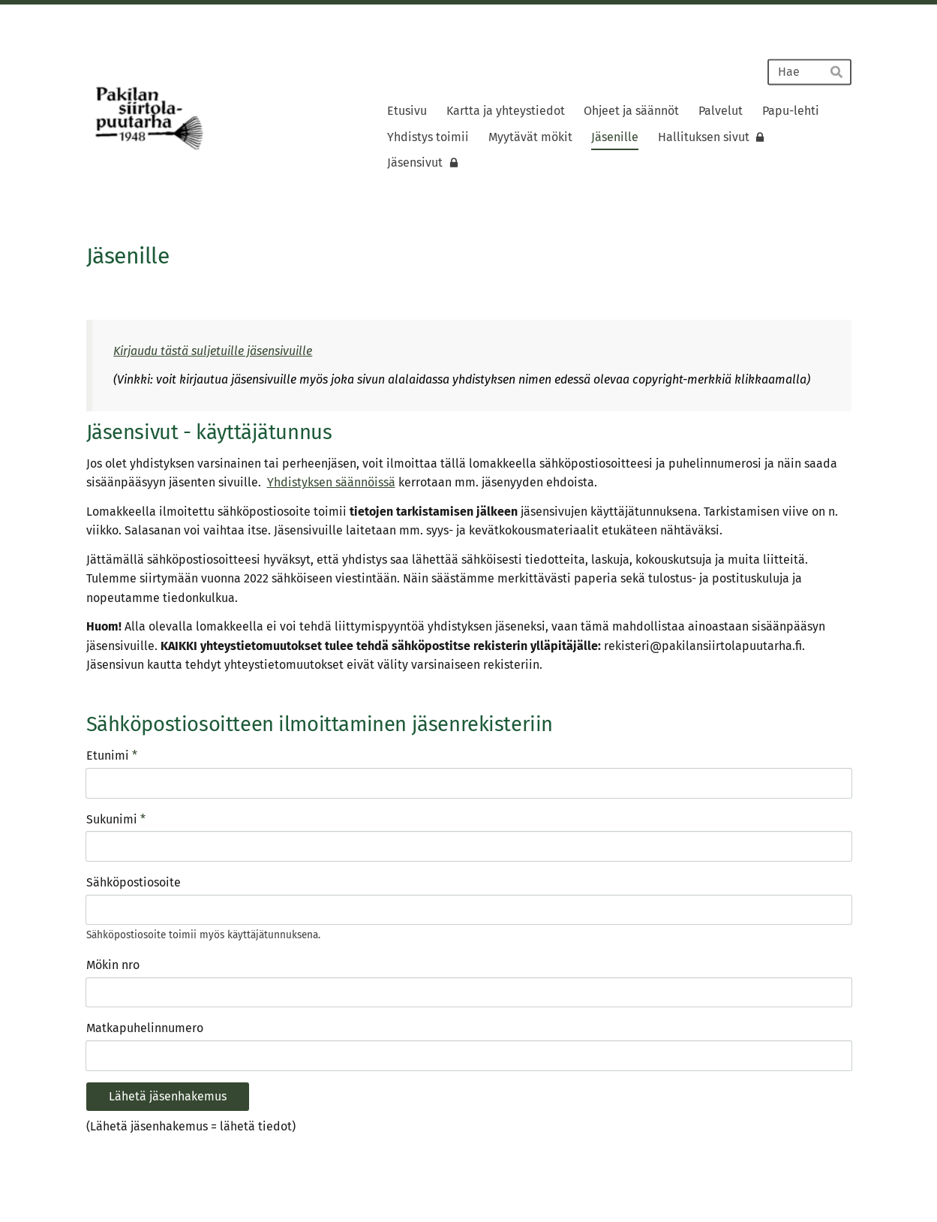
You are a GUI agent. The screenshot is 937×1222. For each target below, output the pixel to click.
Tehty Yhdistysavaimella (802, 1173)
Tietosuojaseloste (695, 1173)
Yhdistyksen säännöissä (331, 482)
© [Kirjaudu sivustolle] (92, 1173)
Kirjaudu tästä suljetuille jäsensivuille (212, 351)
